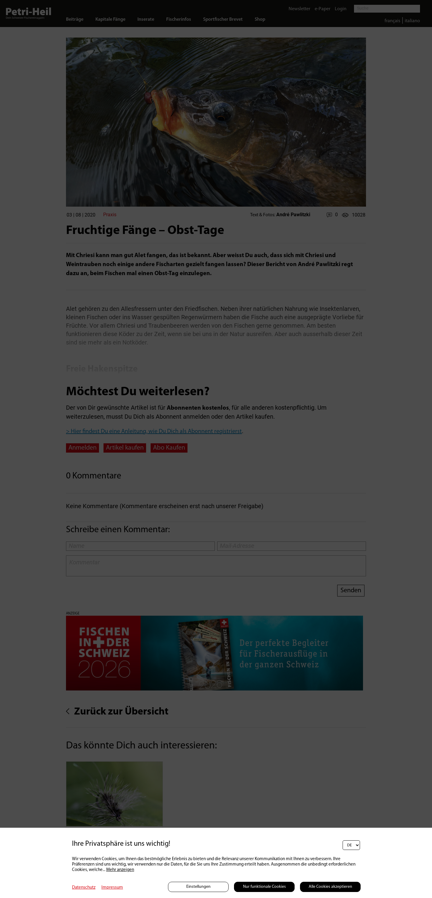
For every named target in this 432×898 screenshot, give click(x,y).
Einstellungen (198, 886)
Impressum (112, 887)
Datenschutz (83, 887)
